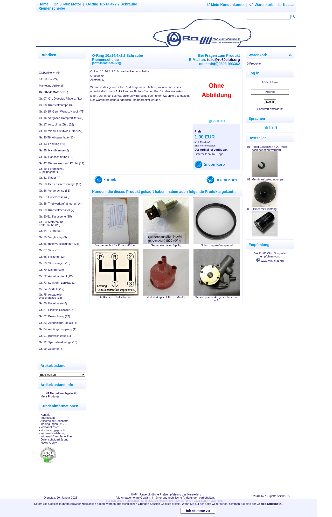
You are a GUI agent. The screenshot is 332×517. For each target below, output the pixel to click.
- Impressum (47, 417)
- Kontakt (44, 414)
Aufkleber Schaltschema (115, 297)
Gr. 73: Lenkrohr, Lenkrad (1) (57, 282)
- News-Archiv (48, 442)
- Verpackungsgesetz (52, 430)
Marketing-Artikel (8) (52, 85)
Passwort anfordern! (270, 108)
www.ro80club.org (270, 260)
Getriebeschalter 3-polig (166, 245)
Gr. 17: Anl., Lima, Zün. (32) (56, 124)
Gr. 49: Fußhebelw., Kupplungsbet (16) (51, 170)
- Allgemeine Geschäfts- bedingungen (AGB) (54, 422)
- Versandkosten (49, 427)
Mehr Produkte (50, 396)
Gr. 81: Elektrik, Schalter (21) (57, 309)
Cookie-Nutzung (268, 503)
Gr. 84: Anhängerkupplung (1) (57, 329)
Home (43, 4)
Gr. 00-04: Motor (67, 4)
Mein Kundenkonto (225, 5)
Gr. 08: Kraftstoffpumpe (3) (56, 105)
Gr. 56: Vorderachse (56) (54, 190)
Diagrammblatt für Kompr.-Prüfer (115, 245)
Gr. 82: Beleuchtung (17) (54, 316)
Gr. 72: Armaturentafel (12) (56, 276)
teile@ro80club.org (223, 60)
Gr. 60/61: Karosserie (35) (55, 216)
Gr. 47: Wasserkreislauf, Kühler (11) (61, 163)
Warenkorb (261, 5)
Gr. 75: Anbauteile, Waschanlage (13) (51, 296)
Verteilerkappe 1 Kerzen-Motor (166, 297)
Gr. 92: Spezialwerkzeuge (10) (58, 342)
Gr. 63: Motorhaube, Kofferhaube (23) (51, 223)
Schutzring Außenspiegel (217, 245)
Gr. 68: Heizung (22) (52, 256)
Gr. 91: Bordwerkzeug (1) (55, 335)
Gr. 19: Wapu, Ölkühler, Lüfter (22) (60, 130)
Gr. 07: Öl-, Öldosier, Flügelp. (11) (60, 98)
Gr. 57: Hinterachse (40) (54, 197)
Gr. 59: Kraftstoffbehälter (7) (56, 210)
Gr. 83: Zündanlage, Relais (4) (58, 322)
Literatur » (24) (48, 79)
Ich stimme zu (198, 511)
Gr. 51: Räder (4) (49, 177)
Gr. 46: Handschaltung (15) (56, 156)
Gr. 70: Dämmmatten (52, 269)
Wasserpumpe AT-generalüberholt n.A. (216, 299)
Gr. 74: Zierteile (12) (51, 289)
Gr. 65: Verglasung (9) (53, 237)
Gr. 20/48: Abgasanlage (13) (57, 137)
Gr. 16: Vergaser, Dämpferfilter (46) (61, 118)
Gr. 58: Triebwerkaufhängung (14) (60, 203)
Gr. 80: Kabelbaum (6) (53, 303)
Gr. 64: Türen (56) (50, 230)
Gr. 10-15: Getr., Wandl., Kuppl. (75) (62, 111)
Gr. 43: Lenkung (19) (52, 143)
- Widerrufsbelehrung (52, 433)
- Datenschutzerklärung (53, 439)
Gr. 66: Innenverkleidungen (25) (59, 243)
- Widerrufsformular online (55, 436)
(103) (53, 92)
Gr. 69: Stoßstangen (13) (54, 263)
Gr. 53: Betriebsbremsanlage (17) (60, 184)
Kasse (286, 5)
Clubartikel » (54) (50, 72)
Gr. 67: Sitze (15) (49, 250)
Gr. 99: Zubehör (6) (51, 348)
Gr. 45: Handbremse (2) (54, 150)
